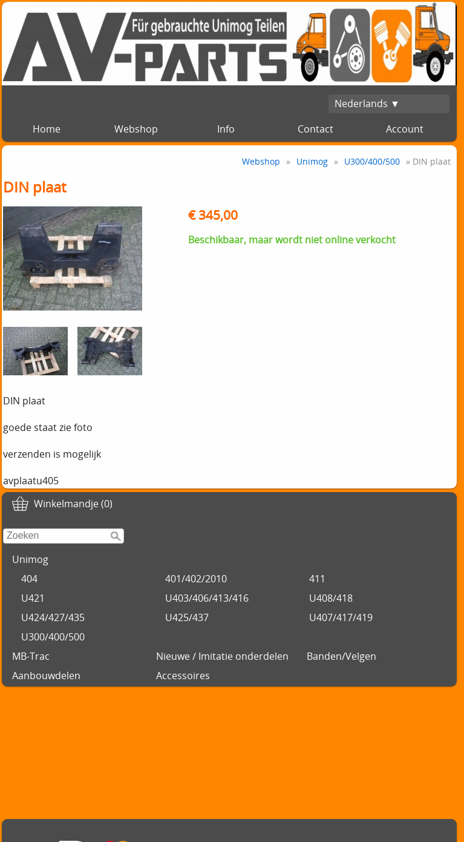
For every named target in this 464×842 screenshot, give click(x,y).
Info (226, 129)
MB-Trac (31, 656)
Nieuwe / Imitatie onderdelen (222, 656)
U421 (33, 598)
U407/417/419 (341, 617)
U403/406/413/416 (207, 598)
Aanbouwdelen (46, 675)
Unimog (30, 559)
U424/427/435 (53, 617)
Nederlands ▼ (367, 103)
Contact (315, 129)
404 (29, 578)
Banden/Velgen (341, 656)
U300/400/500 (53, 636)
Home (46, 129)
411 (317, 578)
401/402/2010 (196, 578)
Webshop (136, 129)
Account (404, 129)
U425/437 (187, 617)
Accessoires (183, 675)
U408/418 (331, 598)
